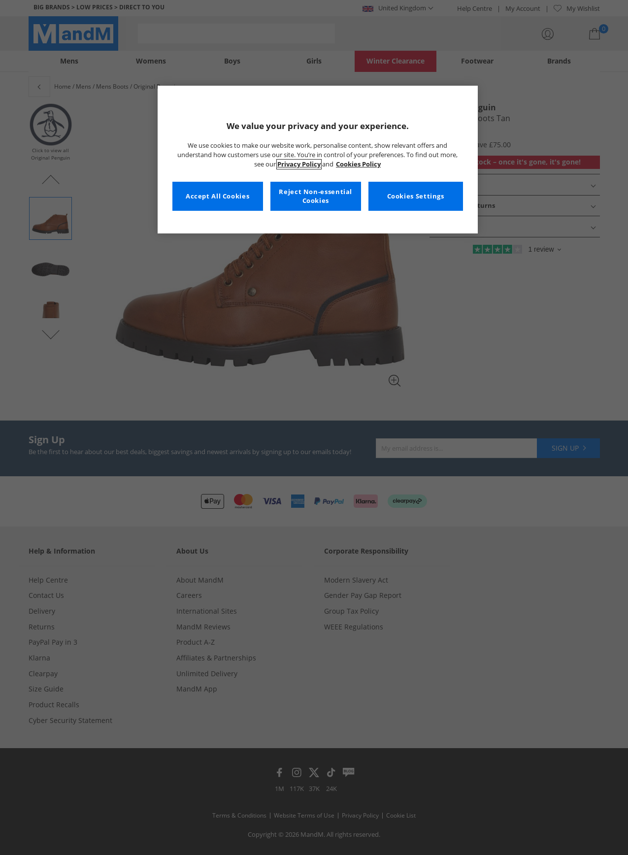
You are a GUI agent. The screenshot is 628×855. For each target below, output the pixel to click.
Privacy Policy (299, 164)
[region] (318, 159)
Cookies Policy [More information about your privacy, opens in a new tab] (358, 164)
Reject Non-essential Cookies (315, 196)
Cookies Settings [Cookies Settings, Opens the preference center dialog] (415, 196)
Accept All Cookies (217, 196)
